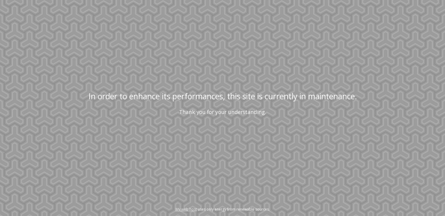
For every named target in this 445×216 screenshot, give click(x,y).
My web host (186, 209)
